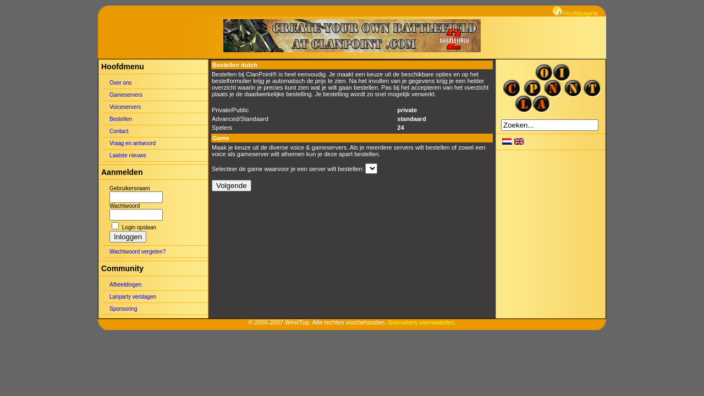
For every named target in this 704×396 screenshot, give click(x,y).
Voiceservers (125, 107)
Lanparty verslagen (132, 297)
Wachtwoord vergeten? (137, 252)
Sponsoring (123, 309)
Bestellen (120, 119)
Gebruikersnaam (129, 188)
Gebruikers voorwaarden (421, 322)
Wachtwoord (124, 206)
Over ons (120, 83)
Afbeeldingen (125, 285)
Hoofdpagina (575, 13)
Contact (118, 131)
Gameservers (125, 95)
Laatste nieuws (127, 155)
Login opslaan (139, 227)
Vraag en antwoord (132, 143)
